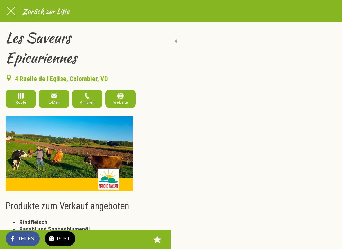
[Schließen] (11, 11)
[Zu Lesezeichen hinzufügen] (328, 239)
